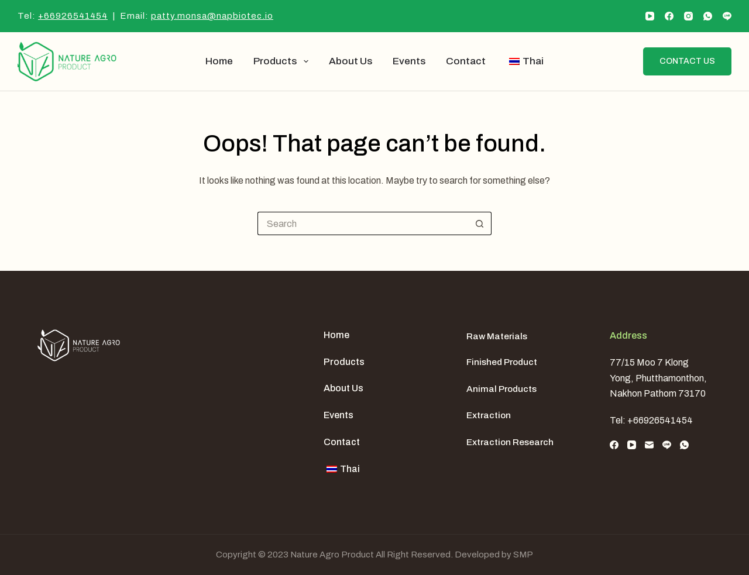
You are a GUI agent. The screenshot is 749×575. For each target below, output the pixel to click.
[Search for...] (362, 223)
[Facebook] (669, 16)
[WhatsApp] (707, 16)
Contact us (687, 61)
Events (409, 61)
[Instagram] (688, 16)
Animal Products (501, 389)
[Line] (727, 16)
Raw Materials (496, 336)
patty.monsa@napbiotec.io (212, 15)
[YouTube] (649, 16)
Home (219, 61)
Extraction (488, 415)
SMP (523, 554)
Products (282, 61)
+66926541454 (73, 15)
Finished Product (501, 362)
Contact (466, 61)
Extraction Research (510, 442)
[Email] (649, 444)
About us (350, 61)
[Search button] (480, 223)
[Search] (625, 61)
